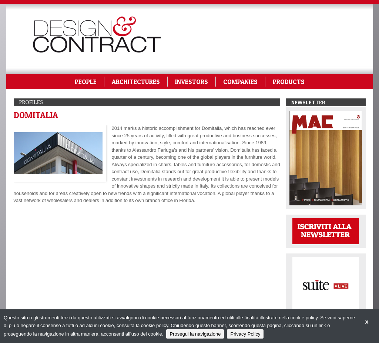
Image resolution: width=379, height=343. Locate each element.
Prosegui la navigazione (195, 334)
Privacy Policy (245, 334)
